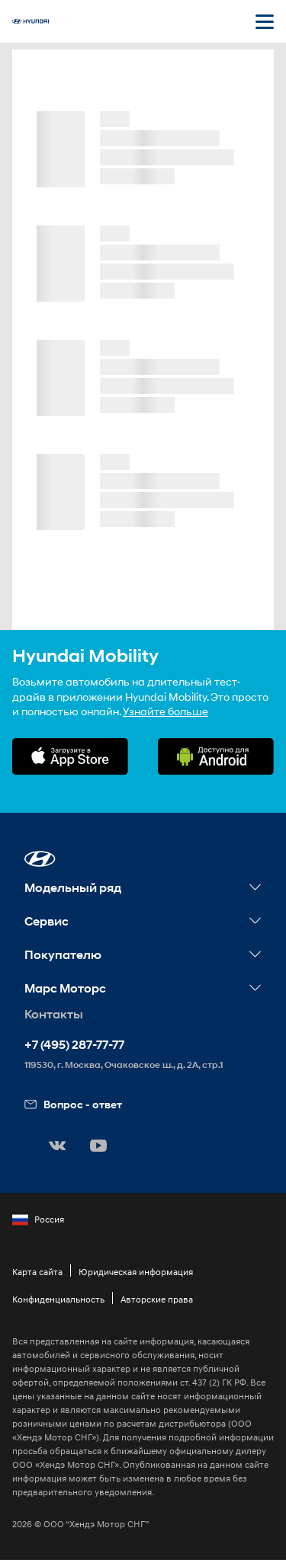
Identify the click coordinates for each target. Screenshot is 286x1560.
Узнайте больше (165, 711)
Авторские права (157, 1299)
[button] (40, 859)
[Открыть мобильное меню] (264, 21)
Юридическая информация (136, 1271)
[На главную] (30, 21)
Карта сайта (37, 1271)
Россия (38, 1219)
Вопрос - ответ (73, 1104)
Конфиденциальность (58, 1299)
